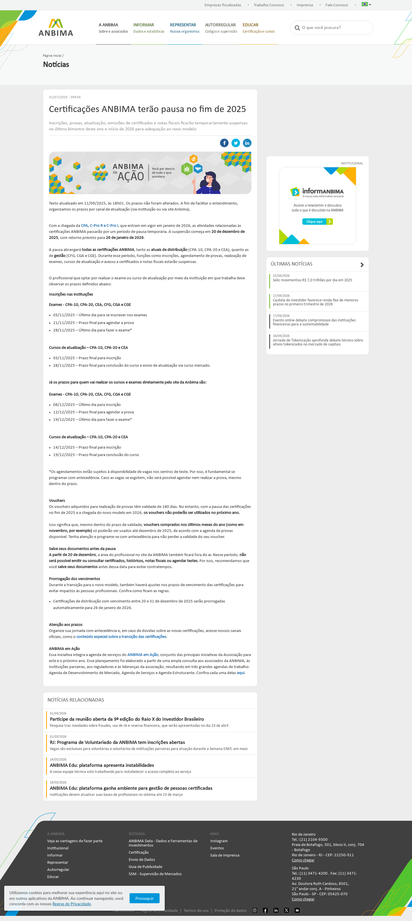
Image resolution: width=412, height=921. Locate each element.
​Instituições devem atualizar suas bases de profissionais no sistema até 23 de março (116, 796)
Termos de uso (196, 912)
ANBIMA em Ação (142, 656)
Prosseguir (357, 901)
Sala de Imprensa (224, 856)
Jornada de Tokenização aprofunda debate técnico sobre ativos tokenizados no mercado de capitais (318, 343)
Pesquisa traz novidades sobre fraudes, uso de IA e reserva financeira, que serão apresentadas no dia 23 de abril (139, 727)
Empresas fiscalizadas (223, 5)
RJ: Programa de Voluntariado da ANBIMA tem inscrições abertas (117, 743)
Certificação (139, 853)
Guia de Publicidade (145, 868)
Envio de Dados (142, 861)
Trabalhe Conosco (269, 5)
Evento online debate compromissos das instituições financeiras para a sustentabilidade (314, 323)
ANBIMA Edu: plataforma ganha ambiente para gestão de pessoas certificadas (131, 789)
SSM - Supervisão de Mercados (155, 875)
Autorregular (58, 871)
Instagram (219, 842)
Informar (55, 856)
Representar (57, 863)
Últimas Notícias (291, 264)
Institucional (57, 849)
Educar (53, 878)
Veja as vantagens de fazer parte (74, 842)
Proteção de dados (231, 912)
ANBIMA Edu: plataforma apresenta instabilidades (102, 766)
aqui (240, 674)
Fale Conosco (337, 5)
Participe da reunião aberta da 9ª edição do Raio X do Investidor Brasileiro (127, 720)
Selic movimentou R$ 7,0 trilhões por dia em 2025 (312, 280)
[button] (366, 5)
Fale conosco (123, 912)
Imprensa (305, 5)
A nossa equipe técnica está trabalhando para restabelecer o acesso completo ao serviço (120, 773)
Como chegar (303, 861)
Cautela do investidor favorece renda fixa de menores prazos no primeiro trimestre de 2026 (315, 303)
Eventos (217, 849)
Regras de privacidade (159, 912)
